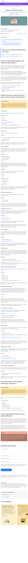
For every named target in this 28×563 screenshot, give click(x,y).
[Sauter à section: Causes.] (4, 41)
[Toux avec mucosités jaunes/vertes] (7, 122)
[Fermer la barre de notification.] (26, 4)
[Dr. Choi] (2, 393)
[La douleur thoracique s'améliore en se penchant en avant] (11, 337)
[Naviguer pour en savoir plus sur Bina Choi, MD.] (5, 28)
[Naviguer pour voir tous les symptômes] (6, 6)
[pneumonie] (24, 78)
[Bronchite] (2, 133)
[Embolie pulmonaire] (5, 85)
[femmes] (9, 426)
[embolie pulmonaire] (5, 210)
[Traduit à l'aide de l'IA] (11, 15)
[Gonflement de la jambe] (6, 219)
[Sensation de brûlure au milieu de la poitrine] (9, 358)
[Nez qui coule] (4, 183)
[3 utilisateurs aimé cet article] (18, 33)
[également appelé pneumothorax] (13, 231)
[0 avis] (21, 33)
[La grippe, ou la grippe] (4, 171)
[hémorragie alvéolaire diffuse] (7, 268)
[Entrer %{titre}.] (14, 450)
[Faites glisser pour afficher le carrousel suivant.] (27, 514)
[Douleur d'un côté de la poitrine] (7, 241)
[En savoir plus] (4, 516)
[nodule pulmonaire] (9, 288)
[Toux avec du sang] (5, 277)
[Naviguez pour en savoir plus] (2, 6)
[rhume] (3, 73)
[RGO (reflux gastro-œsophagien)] (6, 348)
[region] (14, 514)
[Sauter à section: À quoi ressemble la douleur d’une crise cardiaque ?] (11, 44)
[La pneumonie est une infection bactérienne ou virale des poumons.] (12, 113)
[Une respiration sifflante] (6, 139)
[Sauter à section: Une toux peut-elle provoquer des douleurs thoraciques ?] (12, 39)
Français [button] (18, 14)
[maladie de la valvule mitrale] (13, 311)
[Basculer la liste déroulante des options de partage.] (25, 33)
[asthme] (20, 74)
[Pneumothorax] (4, 87)
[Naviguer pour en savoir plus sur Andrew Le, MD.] (10, 31)
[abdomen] (12, 317)
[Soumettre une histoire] (6, 470)
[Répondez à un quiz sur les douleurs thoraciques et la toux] (12, 56)
